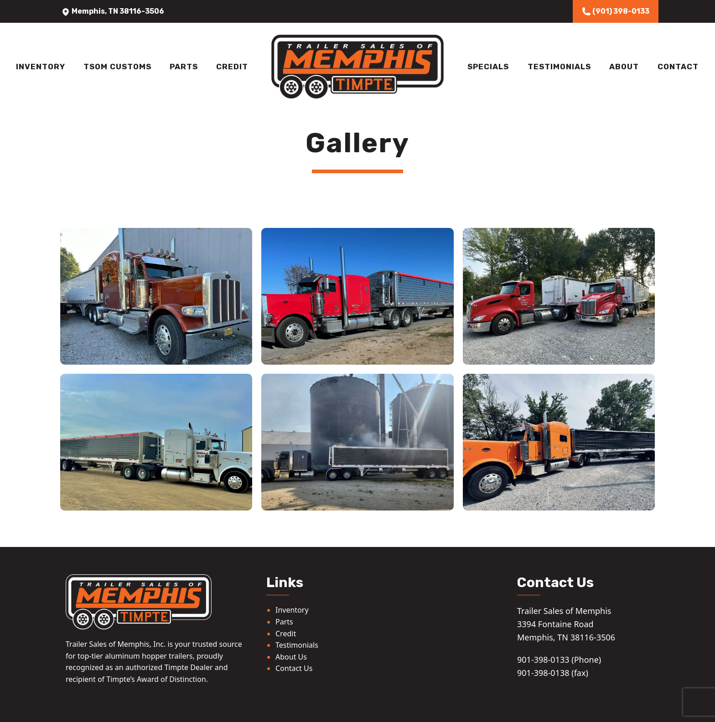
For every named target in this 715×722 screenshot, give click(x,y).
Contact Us (293, 668)
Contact (678, 66)
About (624, 66)
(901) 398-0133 (615, 11)
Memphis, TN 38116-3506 (112, 11)
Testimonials (559, 66)
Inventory (40, 66)
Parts (184, 66)
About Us (291, 657)
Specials (488, 66)
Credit (232, 66)
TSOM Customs (117, 66)
